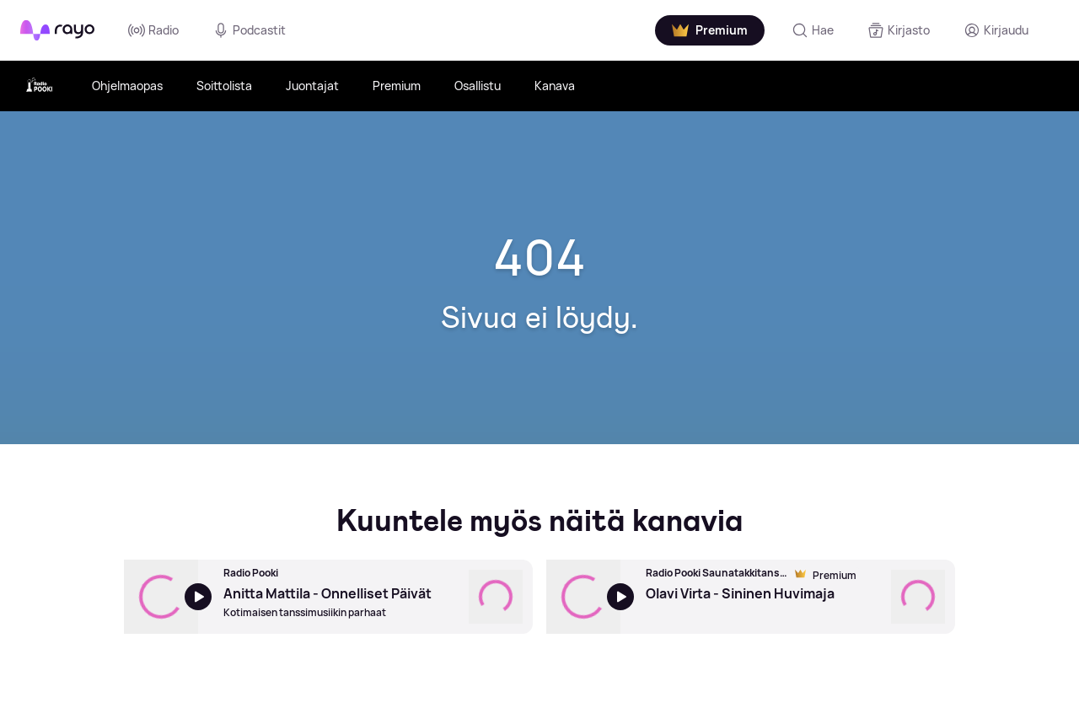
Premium (397, 86)
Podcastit (249, 30)
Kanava (554, 86)
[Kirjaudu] (996, 30)
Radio (153, 30)
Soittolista (224, 86)
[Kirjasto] (899, 30)
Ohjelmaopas (127, 86)
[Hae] (813, 30)
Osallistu (477, 86)
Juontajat (312, 86)
